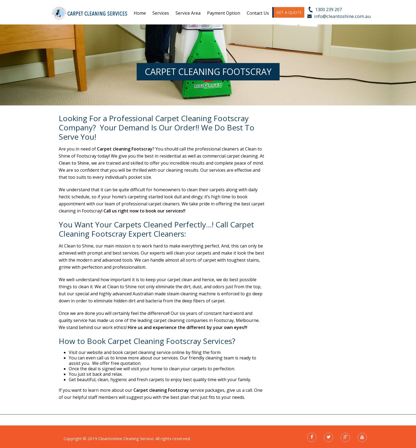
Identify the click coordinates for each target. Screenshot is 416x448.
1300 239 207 (328, 9)
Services (160, 13)
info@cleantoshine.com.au (342, 16)
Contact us (258, 13)
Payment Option (223, 13)
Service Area (188, 13)
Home (140, 13)
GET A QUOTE (289, 12)
